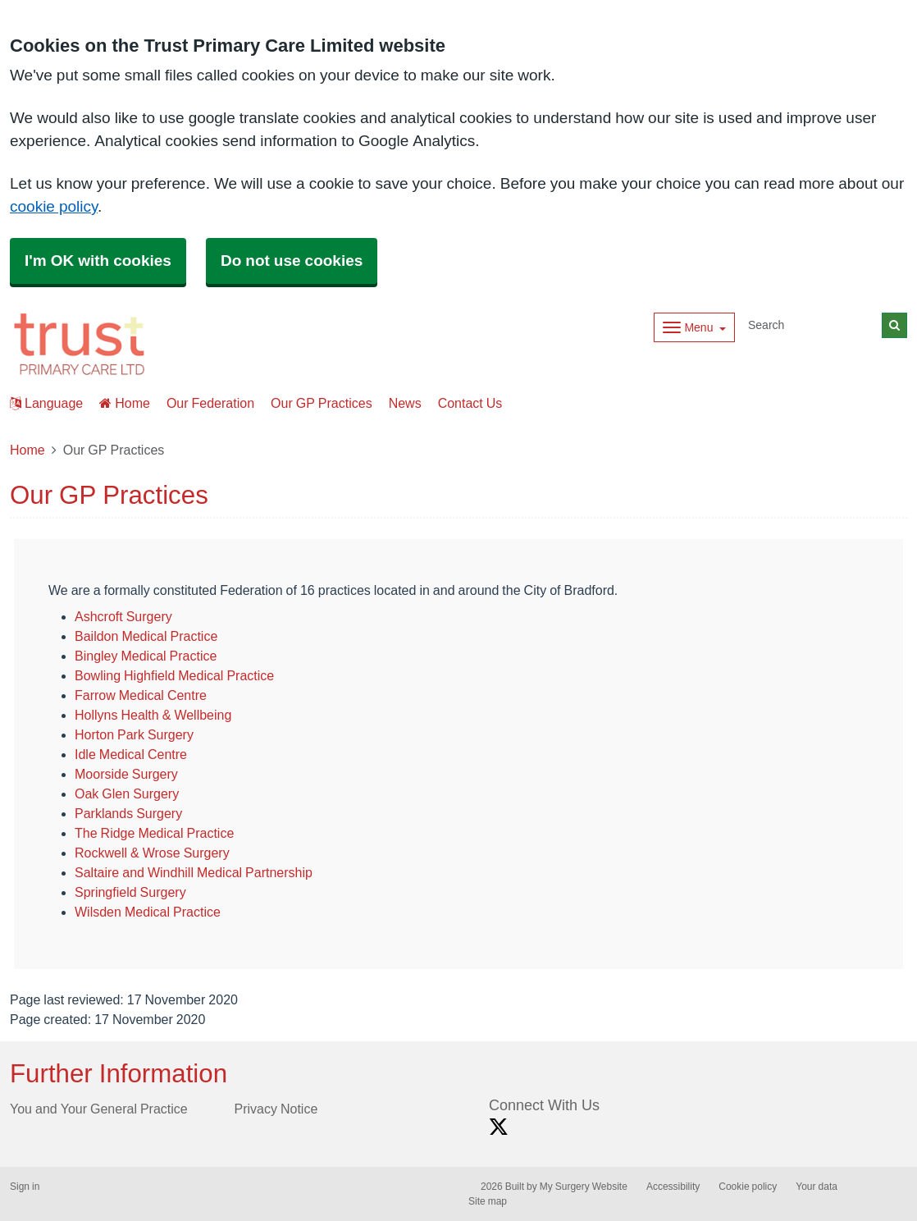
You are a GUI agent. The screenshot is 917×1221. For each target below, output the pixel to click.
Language (46, 402)
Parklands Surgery (128, 813)
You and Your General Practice (99, 1108)
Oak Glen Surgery (127, 793)
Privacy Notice (276, 1108)
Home (124, 402)
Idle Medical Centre (131, 754)
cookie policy (54, 206)
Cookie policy (748, 1186)
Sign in (24, 1186)
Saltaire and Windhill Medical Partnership (194, 872)
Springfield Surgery (130, 892)
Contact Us (470, 402)
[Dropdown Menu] (694, 327)
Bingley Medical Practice (146, 655)
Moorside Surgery (126, 773)
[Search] (812, 325)
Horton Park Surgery (134, 734)
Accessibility (673, 1186)
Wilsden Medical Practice (148, 911)
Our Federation (210, 402)
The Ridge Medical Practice (154, 832)
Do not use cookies (292, 260)
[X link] (499, 1127)
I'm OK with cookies (98, 260)
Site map (487, 1201)
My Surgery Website (583, 1186)
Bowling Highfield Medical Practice (174, 675)
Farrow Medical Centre (141, 695)
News (405, 402)
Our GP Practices (321, 402)
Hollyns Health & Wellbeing (153, 714)
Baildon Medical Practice (146, 636)
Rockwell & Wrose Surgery (152, 852)
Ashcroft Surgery (123, 616)
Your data (816, 1186)
